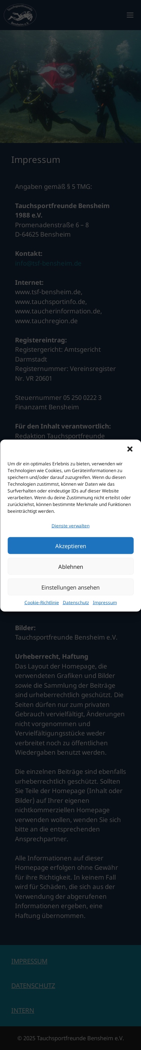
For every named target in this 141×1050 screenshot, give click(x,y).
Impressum (105, 612)
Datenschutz (76, 612)
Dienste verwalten (70, 535)
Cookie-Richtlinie (41, 612)
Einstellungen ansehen (70, 596)
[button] (129, 458)
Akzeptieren (70, 555)
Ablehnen (70, 576)
